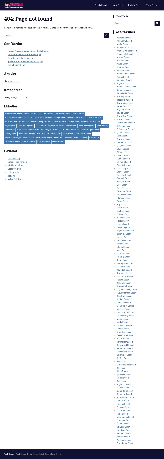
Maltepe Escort (123, 309)
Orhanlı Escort (123, 329)
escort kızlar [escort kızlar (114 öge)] (10, 130)
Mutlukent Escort (124, 325)
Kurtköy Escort (134, 5)
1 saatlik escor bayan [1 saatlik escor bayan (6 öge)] (13, 114)
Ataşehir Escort (123, 67)
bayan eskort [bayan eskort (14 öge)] (40, 126)
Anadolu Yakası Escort (127, 51)
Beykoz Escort (123, 113)
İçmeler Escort (123, 237)
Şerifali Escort (123, 358)
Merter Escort (123, 319)
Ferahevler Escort (124, 194)
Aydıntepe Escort (124, 80)
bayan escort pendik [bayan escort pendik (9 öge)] (25, 126)
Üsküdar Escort (123, 427)
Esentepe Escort (124, 175)
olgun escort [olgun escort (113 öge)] (56, 134)
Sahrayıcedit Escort (125, 345)
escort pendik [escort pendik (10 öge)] (22, 130)
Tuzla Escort (151, 5)
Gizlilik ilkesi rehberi (17, 162)
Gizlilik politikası (15, 165)
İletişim (11, 176)
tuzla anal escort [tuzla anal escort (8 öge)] (80, 138)
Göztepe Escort (123, 211)
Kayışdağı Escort (124, 270)
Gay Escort (121, 204)
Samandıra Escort (125, 348)
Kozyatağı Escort (124, 286)
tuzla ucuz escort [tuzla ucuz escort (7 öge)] (28, 142)
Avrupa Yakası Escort (126, 73)
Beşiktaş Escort (123, 109)
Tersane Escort (123, 404)
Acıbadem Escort (124, 41)
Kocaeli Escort (123, 280)
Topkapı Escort (123, 407)
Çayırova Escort (124, 139)
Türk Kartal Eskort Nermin (20, 58)
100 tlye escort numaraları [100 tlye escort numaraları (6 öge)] (41, 118)
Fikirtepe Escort (123, 198)
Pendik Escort (101, 5)
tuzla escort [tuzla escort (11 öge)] (94, 138)
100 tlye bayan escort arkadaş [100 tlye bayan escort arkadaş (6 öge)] (17, 118)
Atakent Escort (123, 57)
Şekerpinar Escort (124, 355)
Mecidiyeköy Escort (125, 312)
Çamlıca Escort (123, 132)
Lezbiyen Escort (124, 302)
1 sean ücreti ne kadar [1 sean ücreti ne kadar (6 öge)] (32, 114)
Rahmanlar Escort (125, 342)
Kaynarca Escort (124, 273)
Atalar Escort (122, 64)
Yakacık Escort (123, 436)
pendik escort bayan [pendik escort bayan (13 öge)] (13, 138)
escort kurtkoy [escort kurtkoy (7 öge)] (102, 126)
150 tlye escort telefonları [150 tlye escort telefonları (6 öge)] (78, 122)
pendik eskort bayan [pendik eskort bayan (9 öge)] (44, 138)
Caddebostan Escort (126, 123)
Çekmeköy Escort (124, 142)
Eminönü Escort (124, 162)
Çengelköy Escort (124, 145)
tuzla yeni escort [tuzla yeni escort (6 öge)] (43, 142)
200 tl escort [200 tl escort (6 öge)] (95, 122)
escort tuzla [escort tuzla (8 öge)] (34, 130)
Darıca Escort (123, 155)
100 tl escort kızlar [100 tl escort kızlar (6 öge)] (62, 114)
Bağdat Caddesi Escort (127, 86)
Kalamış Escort (123, 257)
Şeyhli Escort (122, 361)
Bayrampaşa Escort (125, 103)
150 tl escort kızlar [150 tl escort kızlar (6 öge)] (95, 118)
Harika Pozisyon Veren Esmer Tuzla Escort (28, 51)
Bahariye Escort (124, 90)
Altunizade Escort (124, 47)
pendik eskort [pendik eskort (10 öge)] (28, 138)
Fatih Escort (122, 188)
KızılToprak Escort (125, 276)
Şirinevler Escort (124, 374)
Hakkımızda (13, 172)
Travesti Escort (123, 410)
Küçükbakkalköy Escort (127, 289)
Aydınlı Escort (123, 77)
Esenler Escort (123, 172)
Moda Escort (122, 322)
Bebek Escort (122, 106)
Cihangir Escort (123, 152)
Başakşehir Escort (125, 100)
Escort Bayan (123, 168)
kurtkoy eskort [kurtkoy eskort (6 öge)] (43, 134)
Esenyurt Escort (124, 181)
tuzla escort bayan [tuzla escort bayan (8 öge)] (12, 142)
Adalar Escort (123, 44)
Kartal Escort (117, 5)
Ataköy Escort (123, 60)
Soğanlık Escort (124, 384)
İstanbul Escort (123, 247)
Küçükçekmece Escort (126, 293)
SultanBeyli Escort (125, 391)
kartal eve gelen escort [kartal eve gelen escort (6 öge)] (90, 130)
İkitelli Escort (122, 244)
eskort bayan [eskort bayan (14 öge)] (46, 130)
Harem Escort (123, 224)
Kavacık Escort (123, 266)
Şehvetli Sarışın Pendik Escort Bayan (25, 61)
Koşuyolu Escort (124, 283)
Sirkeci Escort (123, 378)
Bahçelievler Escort (125, 93)
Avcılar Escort (123, 70)
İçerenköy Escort (124, 234)
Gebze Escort (122, 207)
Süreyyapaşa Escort (126, 397)
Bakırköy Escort (124, 96)
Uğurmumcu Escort (125, 417)
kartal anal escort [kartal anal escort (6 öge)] (73, 130)
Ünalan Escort (123, 423)
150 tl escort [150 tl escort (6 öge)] (81, 118)
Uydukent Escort (124, 430)
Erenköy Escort (123, 165)
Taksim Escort (123, 400)
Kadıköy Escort (123, 253)
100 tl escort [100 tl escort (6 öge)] (48, 114)
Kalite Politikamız (16, 179)
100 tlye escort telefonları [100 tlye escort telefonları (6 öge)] (64, 118)
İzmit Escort (122, 250)
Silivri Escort (122, 371)
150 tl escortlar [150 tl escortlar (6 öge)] (11, 122)
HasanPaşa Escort (125, 227)
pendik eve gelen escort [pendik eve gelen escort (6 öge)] (63, 138)
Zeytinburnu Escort (125, 443)
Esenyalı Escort (123, 178)
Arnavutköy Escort (125, 54)
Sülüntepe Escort (124, 394)
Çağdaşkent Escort (125, 129)
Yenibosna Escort (124, 440)
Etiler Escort (122, 185)
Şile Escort (121, 368)
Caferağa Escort (124, 126)
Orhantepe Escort (124, 332)
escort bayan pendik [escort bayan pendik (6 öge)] (86, 126)
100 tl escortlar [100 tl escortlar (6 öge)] (78, 114)
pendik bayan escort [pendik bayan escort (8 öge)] (71, 134)
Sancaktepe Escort (125, 352)
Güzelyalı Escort (124, 217)
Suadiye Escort (123, 387)
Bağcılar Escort (123, 83)
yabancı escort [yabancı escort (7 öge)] (58, 142)
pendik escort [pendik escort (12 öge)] (86, 134)
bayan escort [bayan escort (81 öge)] (10, 126)
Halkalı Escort (123, 221)
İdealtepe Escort (124, 240)
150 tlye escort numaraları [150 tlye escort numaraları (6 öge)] (55, 122)
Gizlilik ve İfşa (14, 169)
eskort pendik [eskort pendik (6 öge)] (58, 130)
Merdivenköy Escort (125, 315)
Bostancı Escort (124, 119)
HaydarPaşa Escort (125, 231)
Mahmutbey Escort (125, 306)
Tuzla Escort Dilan (16, 65)
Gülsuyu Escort (123, 214)
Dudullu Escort (123, 159)
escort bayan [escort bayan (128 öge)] (71, 126)
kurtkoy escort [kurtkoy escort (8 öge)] (10, 134)
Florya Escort (122, 201)
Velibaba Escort (124, 433)
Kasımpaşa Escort (125, 263)
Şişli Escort (122, 381)
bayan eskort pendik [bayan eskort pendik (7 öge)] (56, 126)
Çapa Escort (122, 136)
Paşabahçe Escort (125, 335)
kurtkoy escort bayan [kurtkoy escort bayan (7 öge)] (26, 134)
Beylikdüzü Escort (125, 116)
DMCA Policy (14, 158)
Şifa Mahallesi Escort (126, 365)
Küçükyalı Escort (124, 296)
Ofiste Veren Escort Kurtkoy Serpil (24, 54)
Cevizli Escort (123, 149)
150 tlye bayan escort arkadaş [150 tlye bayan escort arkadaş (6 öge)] (31, 122)
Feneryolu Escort (124, 191)
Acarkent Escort (124, 38)
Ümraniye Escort (124, 420)
